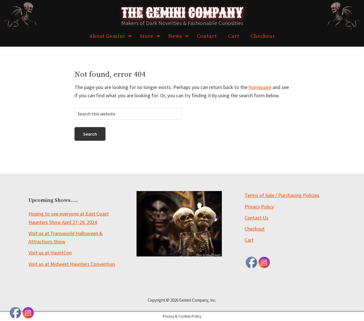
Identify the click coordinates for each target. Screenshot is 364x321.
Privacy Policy (259, 206)
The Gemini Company (182, 13)
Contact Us (256, 217)
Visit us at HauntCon (50, 252)
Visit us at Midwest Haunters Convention (71, 264)
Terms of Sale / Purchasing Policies (282, 195)
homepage (260, 87)
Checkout (255, 228)
